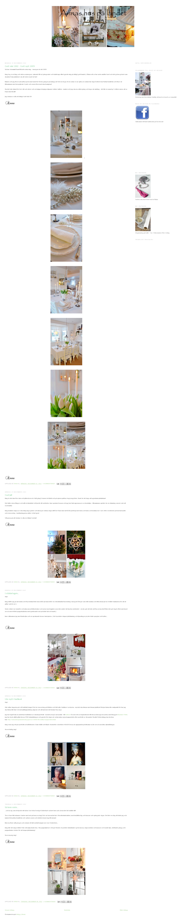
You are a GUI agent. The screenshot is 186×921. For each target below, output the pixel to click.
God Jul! (8, 495)
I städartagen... (12, 593)
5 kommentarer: (49, 582)
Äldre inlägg (124, 910)
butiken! (68, 714)
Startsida (67, 910)
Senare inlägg (9, 910)
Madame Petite (123, 714)
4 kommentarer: (49, 483)
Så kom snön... (11, 807)
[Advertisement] (93, 55)
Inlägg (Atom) (21, 914)
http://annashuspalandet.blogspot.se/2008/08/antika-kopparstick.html (32, 719)
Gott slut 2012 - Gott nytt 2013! (20, 66)
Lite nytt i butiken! (13, 699)
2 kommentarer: (49, 687)
